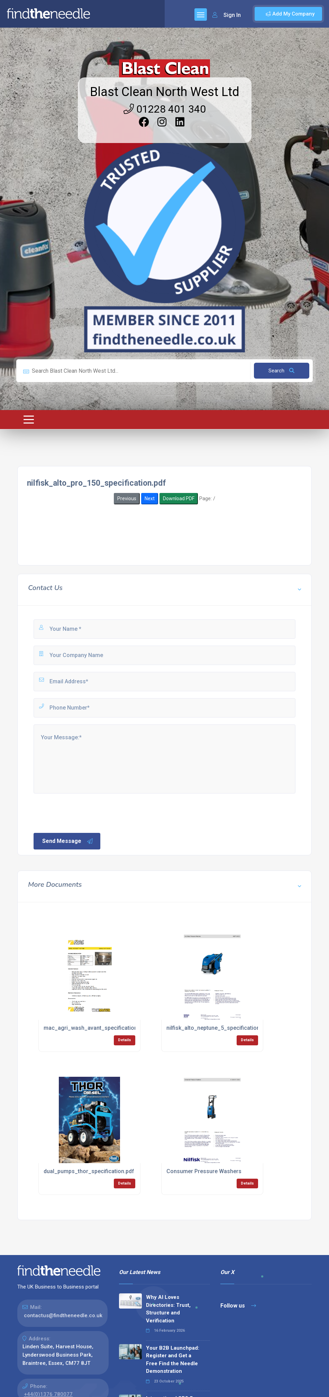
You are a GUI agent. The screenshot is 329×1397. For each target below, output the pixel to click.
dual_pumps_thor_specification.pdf (89, 1171)
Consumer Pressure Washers (203, 1171)
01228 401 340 (165, 109)
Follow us (238, 1305)
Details (124, 1040)
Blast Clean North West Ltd (164, 92)
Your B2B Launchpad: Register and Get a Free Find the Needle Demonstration (172, 1360)
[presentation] (85, 812)
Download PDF (178, 498)
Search (281, 371)
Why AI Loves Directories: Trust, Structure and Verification (168, 1309)
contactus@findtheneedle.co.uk (63, 1315)
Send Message (67, 841)
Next (150, 498)
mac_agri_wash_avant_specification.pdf (95, 1028)
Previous (126, 498)
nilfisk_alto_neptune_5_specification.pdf (218, 1028)
